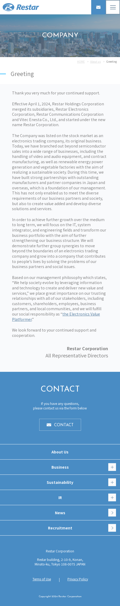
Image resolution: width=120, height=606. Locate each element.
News (85, 513)
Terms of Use (42, 579)
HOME (81, 61)
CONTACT (64, 425)
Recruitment (82, 528)
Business (83, 467)
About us (95, 61)
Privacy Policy (77, 579)
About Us (60, 451)
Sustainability (81, 482)
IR (87, 497)
